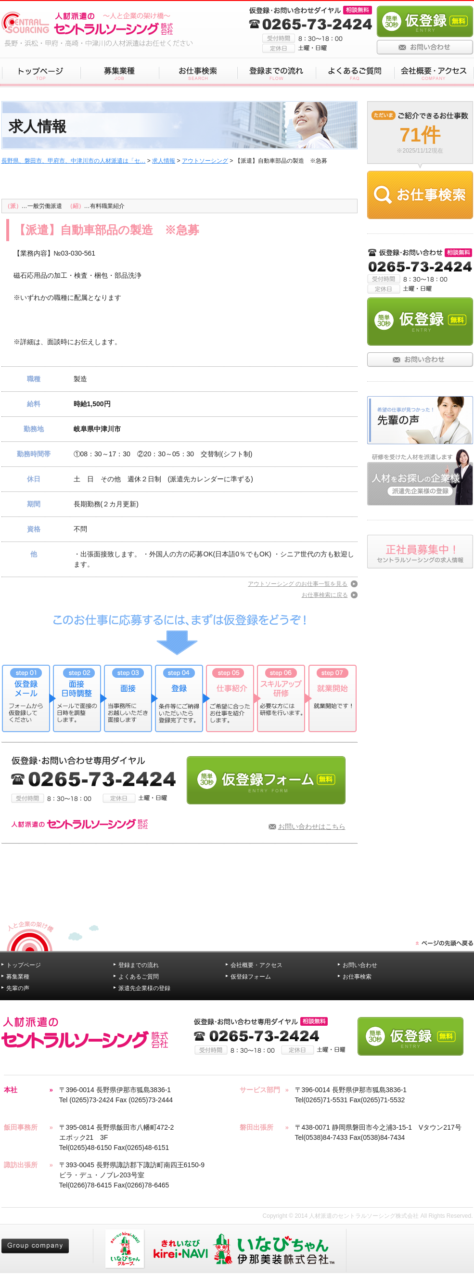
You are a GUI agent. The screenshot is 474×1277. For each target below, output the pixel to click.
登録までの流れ (138, 965)
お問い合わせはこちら (312, 826)
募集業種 (17, 976)
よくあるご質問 (138, 976)
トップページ (23, 965)
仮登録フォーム (251, 976)
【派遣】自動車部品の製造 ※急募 (106, 229)
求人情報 (163, 160)
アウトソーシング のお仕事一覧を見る (297, 583)
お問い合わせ (360, 965)
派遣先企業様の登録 (144, 988)
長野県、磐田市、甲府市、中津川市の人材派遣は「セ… (73, 160)
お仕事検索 (357, 976)
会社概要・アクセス (256, 965)
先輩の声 (17, 988)
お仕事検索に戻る (325, 595)
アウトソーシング (205, 160)
